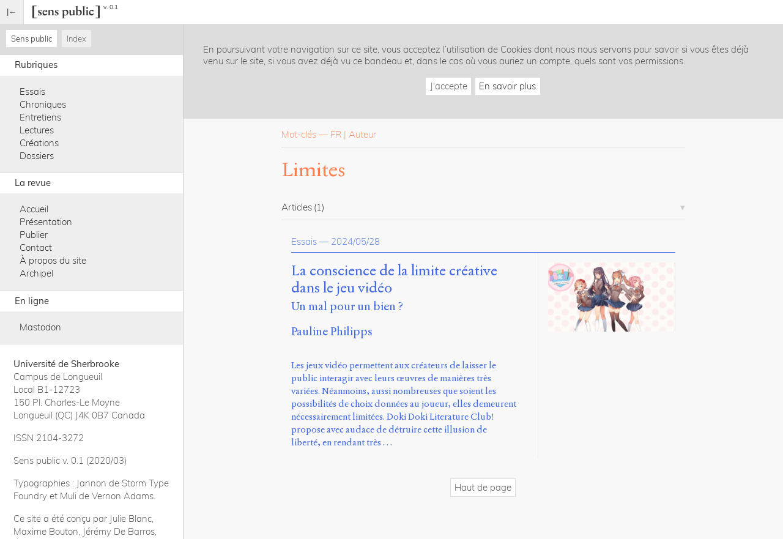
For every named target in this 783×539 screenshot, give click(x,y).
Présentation (46, 222)
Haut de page (483, 487)
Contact (36, 247)
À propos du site (53, 260)
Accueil (34, 209)
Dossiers (37, 156)
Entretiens (40, 117)
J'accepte (448, 86)
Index (76, 38)
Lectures (37, 130)
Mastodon (40, 327)
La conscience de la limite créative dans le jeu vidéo (394, 279)
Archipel (36, 273)
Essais (32, 91)
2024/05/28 (355, 241)
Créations (39, 143)
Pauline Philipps (332, 331)
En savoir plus (507, 86)
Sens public (31, 38)
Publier (34, 234)
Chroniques (43, 104)
